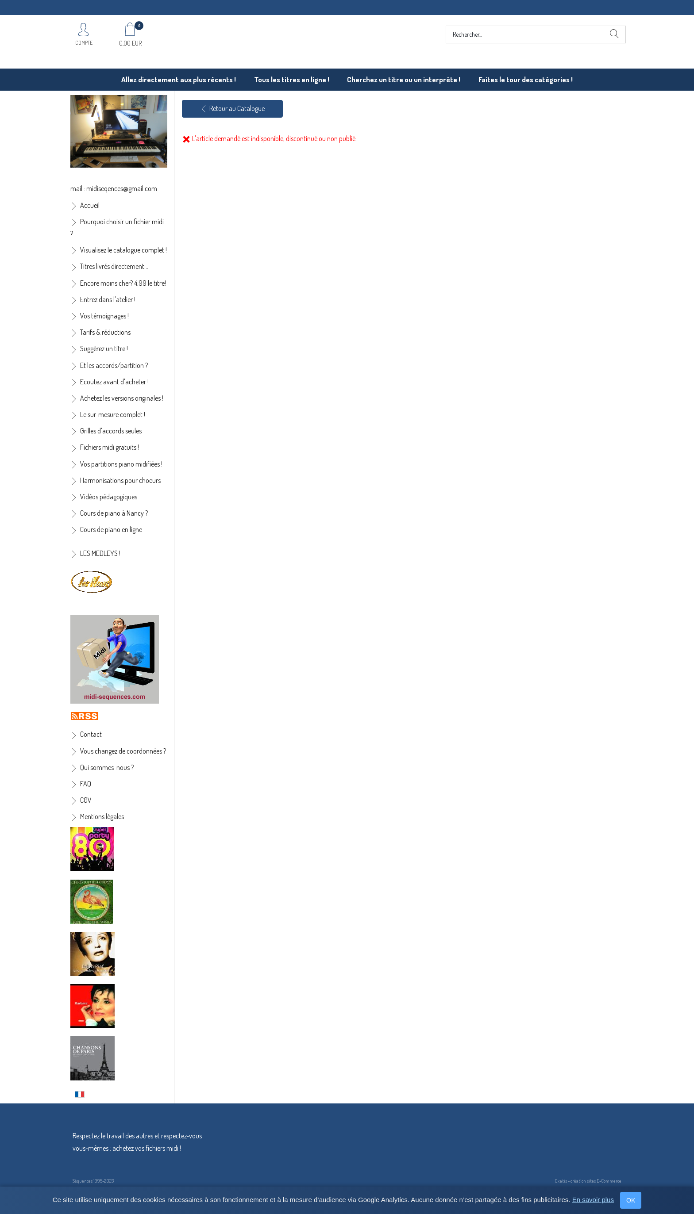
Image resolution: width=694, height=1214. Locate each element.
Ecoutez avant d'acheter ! (114, 381)
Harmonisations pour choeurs (120, 480)
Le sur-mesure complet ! (112, 414)
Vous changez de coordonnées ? (123, 751)
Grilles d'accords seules (111, 430)
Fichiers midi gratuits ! (109, 447)
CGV (86, 800)
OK (630, 1200)
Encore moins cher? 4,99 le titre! (123, 283)
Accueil (90, 205)
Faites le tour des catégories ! (525, 79)
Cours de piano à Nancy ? (114, 513)
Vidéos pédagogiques (108, 496)
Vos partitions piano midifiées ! (121, 464)
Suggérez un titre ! (104, 348)
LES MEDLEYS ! (100, 553)
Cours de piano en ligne (111, 529)
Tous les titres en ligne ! (291, 79)
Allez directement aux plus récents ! (178, 79)
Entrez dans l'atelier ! (107, 299)
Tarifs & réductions (105, 332)
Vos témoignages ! (104, 315)
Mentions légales (102, 816)
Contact (91, 734)
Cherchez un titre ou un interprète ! (403, 79)
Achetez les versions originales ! (121, 398)
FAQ (85, 783)
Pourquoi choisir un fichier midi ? (117, 227)
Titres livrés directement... (114, 266)
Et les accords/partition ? (114, 365)
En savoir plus (593, 1199)
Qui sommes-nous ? (107, 767)
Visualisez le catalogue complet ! (123, 249)
